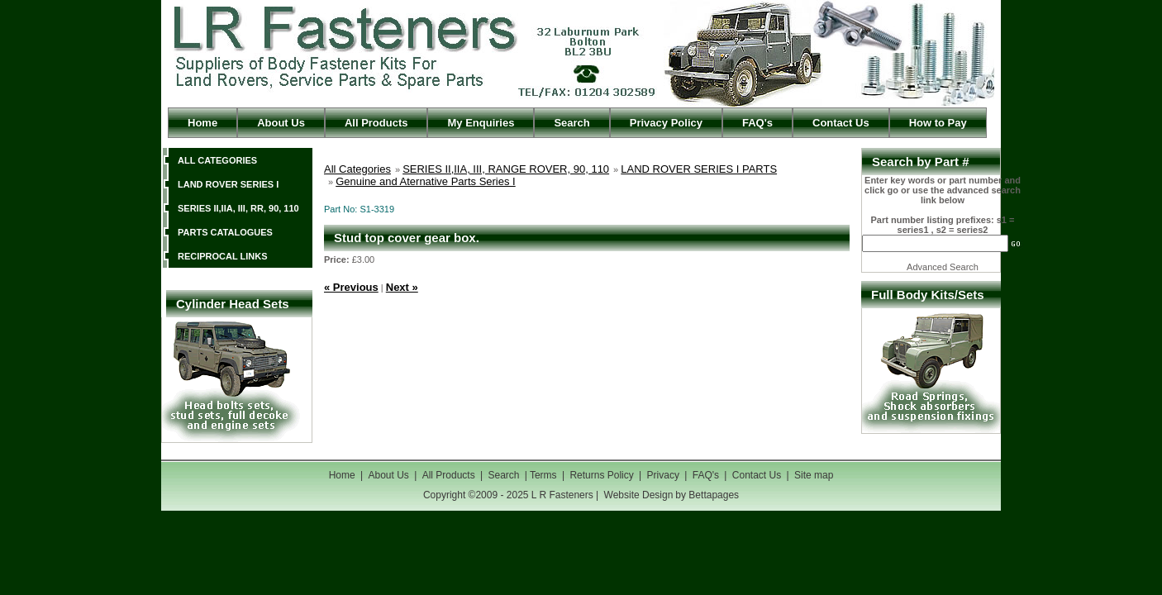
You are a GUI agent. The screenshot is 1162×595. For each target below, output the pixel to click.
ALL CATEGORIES (217, 160)
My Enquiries (480, 123)
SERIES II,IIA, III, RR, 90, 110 (238, 208)
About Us (281, 123)
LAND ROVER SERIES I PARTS (699, 169)
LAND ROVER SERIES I (228, 184)
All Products (376, 123)
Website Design (639, 495)
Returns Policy (601, 475)
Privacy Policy (666, 123)
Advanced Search (943, 267)
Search (571, 123)
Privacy (665, 475)
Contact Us (840, 123)
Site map (813, 475)
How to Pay (938, 123)
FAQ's (757, 123)
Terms (543, 475)
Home (202, 123)
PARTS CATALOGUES (225, 232)
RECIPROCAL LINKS (223, 256)
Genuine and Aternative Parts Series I (426, 181)
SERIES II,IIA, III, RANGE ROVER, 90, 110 (505, 169)
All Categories (357, 169)
